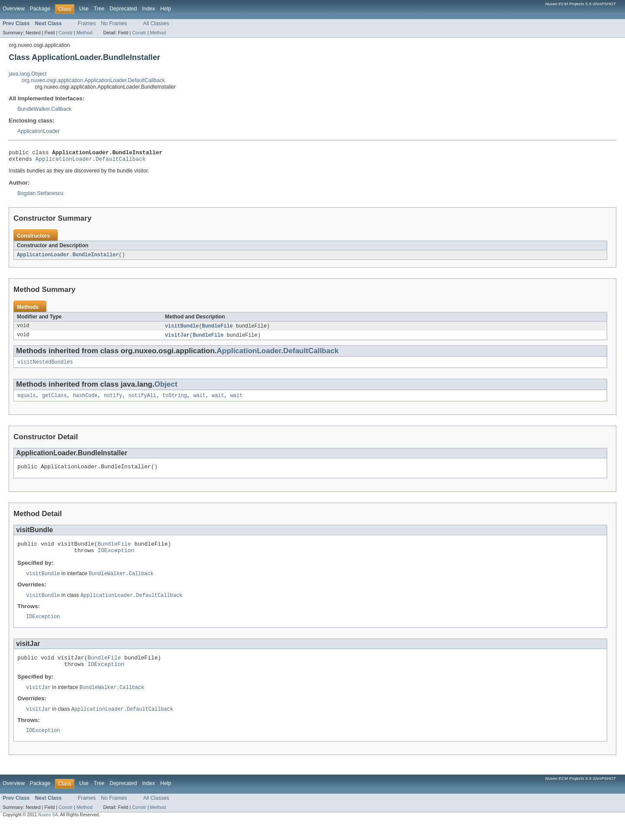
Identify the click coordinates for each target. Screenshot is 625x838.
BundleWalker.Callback (44, 109)
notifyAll (142, 400)
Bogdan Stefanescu (40, 196)
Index (148, 9)
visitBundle (182, 329)
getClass (54, 400)
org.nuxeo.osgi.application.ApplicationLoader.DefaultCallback (93, 80)
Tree (99, 9)
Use (84, 9)
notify (113, 400)
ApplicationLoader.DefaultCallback (91, 161)
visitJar (177, 338)
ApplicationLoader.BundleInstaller (68, 257)
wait (199, 400)
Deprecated (123, 9)
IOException (116, 559)
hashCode (85, 400)
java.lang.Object (27, 74)
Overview (14, 9)
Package (40, 9)
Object (166, 389)
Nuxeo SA (48, 830)
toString (174, 400)
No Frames (114, 23)
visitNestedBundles (45, 366)
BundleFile (217, 329)
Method (84, 32)
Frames (86, 23)
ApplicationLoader (38, 131)
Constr (65, 32)
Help (165, 9)
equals (26, 400)
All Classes (156, 23)
